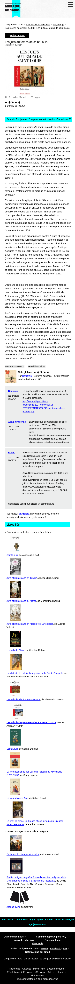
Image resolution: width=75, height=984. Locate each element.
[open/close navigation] (70, 4)
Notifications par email (37, 952)
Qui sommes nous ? (15, 936)
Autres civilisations (57, 972)
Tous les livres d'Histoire (38, 24)
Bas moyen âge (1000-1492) (19, 28)
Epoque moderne (55, 968)
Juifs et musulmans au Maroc (21, 601)
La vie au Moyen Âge (17, 798)
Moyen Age (58, 24)
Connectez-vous (16, 503)
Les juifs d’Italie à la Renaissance (23, 699)
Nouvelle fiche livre (24, 940)
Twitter (44, 948)
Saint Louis (12, 555)
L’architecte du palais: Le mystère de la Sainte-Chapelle (35, 673)
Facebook (55, 948)
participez (24, 513)
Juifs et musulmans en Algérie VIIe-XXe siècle (30, 624)
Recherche (14, 968)
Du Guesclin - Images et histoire (23, 854)
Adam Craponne (17, 422)
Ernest (11, 452)
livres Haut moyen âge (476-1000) (34, 919)
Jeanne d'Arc (13, 907)
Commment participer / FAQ (51, 936)
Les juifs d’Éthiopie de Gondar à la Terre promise (31, 722)
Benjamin (13, 391)
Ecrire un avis (17, 35)
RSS (65, 948)
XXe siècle (40, 972)
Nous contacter (53, 940)
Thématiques (37, 975)
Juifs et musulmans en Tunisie (22, 578)
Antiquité (26, 968)
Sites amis (37, 943)
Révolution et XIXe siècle (19, 972)
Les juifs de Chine (16, 650)
